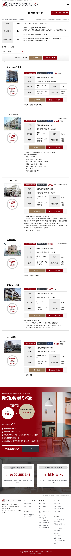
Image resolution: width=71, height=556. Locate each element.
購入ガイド (42, 515)
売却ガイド (57, 504)
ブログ (56, 543)
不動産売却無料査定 (59, 509)
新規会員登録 (42, 506)
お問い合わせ (57, 538)
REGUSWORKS (38, 553)
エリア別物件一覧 (43, 520)
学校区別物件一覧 (43, 525)
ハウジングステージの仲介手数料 (59, 520)
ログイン (41, 509)
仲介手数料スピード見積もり (45, 512)
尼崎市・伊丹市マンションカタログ (29, 515)
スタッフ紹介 (57, 535)
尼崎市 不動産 (5, 19)
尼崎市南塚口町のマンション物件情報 (16, 19)
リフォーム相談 (58, 528)
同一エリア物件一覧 (44, 528)
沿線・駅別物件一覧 (44, 523)
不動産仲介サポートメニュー (59, 524)
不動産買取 (57, 511)
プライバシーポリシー (59, 540)
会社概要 (56, 533)
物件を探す (42, 504)
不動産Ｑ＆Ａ (42, 518)
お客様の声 (57, 530)
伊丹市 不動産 (27, 506)
